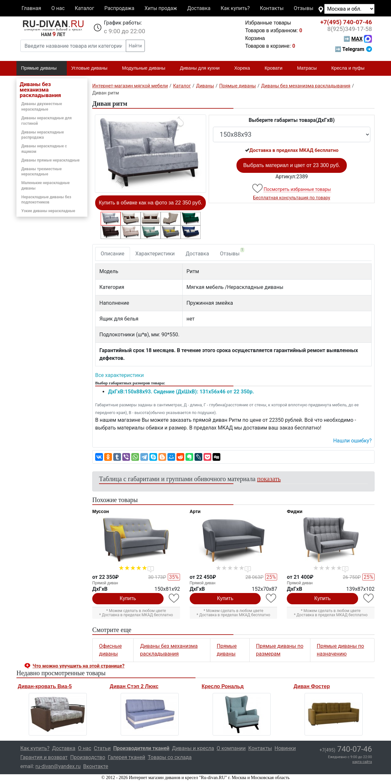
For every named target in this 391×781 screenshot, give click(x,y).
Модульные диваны (146, 68)
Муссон (100, 511)
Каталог (84, 8)
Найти (135, 45)
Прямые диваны (41, 68)
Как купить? (235, 8)
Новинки (285, 748)
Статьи (102, 748)
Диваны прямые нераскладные (50, 160)
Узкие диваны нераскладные (48, 211)
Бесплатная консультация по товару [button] (291, 197)
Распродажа (119, 8)
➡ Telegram (353, 49)
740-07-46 (346, 22)
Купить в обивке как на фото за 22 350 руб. (150, 202)
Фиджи (294, 511)
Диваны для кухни (202, 68)
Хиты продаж (161, 8)
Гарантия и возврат (44, 757)
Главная (31, 8)
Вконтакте (95, 766)
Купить (128, 598)
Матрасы (309, 68)
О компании (231, 748)
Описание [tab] (113, 254)
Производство (87, 757)
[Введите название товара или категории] (73, 46)
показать (269, 478)
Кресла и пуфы (350, 68)
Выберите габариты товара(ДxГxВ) (292, 120)
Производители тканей (141, 748)
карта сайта (362, 762)
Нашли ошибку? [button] (352, 441)
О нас (58, 8)
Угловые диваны (92, 68)
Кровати (276, 68)
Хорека (245, 68)
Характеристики (155, 254)
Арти (195, 511)
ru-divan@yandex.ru (58, 766)
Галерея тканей (126, 757)
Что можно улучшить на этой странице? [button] (79, 666)
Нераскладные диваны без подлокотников (46, 200)
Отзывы (304, 8)
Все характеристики (119, 375)
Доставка (198, 8)
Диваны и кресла (193, 748)
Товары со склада (170, 757)
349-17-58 (349, 29)
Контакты (272, 8)
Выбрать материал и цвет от (291, 165)
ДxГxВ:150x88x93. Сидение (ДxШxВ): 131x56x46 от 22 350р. (181, 392)
